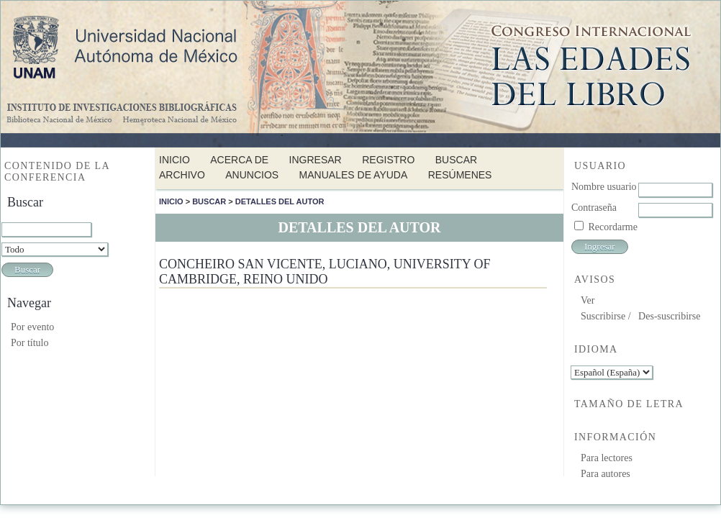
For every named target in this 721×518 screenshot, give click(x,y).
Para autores (605, 473)
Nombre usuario (604, 186)
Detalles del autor (280, 201)
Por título (30, 342)
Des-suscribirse (669, 316)
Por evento (32, 327)
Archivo (182, 175)
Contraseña (594, 207)
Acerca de (239, 159)
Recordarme (613, 227)
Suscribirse (603, 316)
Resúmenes (460, 175)
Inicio (174, 159)
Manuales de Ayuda (353, 175)
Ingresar (315, 159)
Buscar (456, 159)
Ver (587, 300)
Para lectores (606, 458)
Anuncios (251, 175)
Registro (388, 159)
